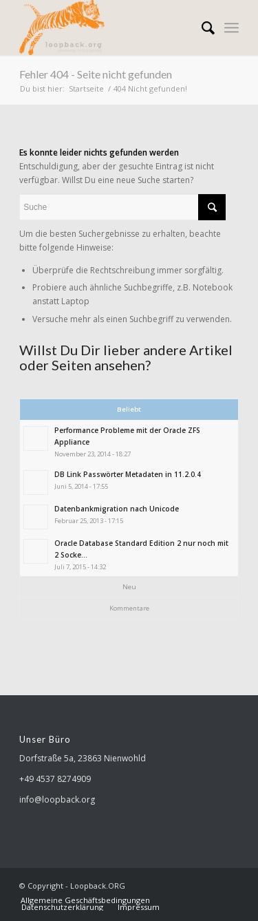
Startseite (86, 88)
